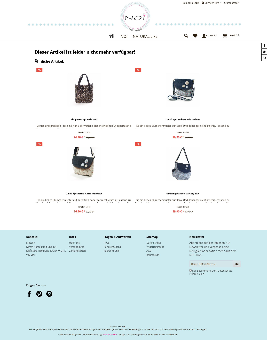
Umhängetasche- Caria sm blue (183, 119)
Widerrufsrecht (155, 246)
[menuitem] (192, 3)
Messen (30, 242)
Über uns (74, 242)
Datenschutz (153, 242)
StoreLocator (231, 2)
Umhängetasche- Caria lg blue (183, 193)
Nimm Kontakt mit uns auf (41, 246)
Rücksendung (111, 250)
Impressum (152, 254)
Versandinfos (76, 246)
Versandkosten (110, 334)
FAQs (106, 242)
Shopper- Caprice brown (84, 119)
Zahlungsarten (77, 250)
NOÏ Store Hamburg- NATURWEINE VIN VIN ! (46, 252)
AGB (148, 250)
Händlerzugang (112, 246)
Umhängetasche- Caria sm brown (84, 193)
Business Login (191, 2)
